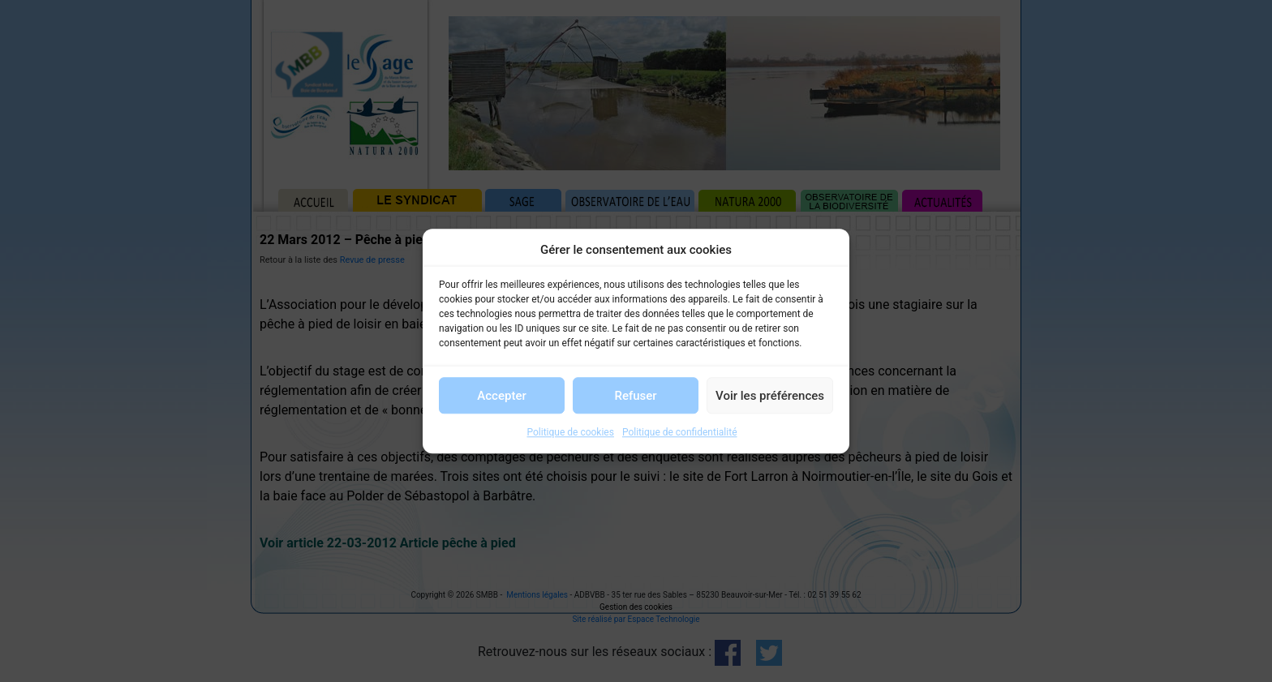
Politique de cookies (570, 432)
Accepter (501, 395)
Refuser (635, 395)
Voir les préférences (770, 395)
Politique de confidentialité (679, 432)
